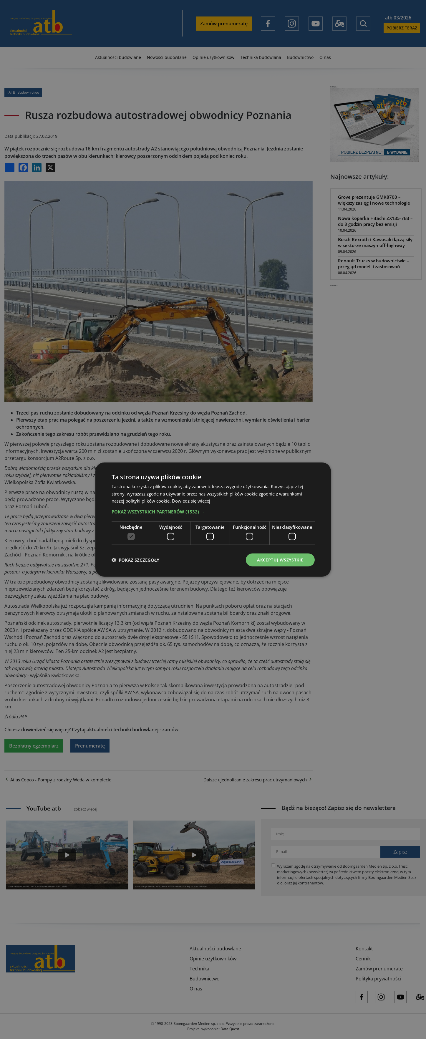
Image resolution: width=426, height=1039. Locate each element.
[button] (213, 511)
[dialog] (213, 519)
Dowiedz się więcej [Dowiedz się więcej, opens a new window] (191, 501)
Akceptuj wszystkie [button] (280, 559)
